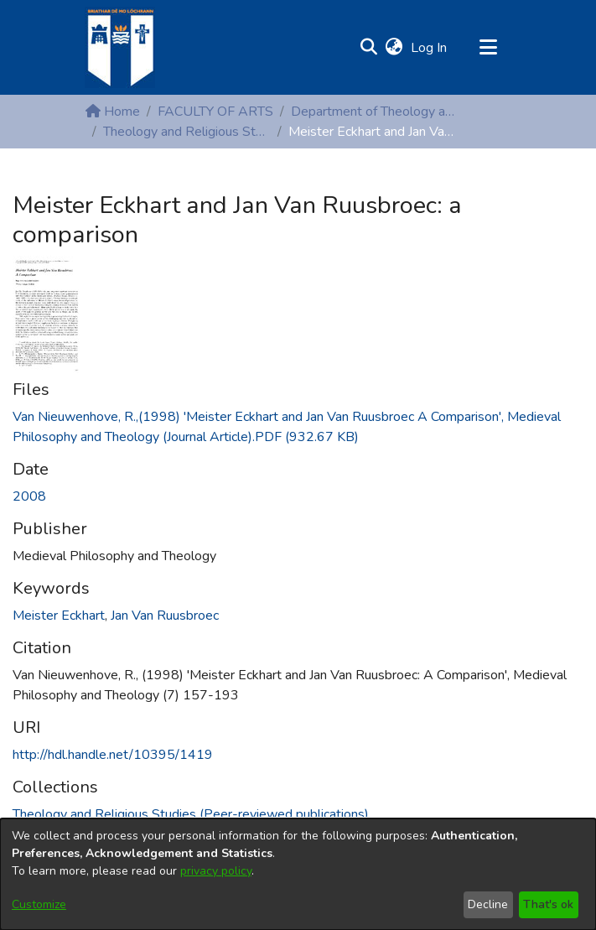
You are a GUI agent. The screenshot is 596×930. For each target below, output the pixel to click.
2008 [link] (29, 496)
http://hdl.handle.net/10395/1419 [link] (113, 755)
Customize (39, 904)
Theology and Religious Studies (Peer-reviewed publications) (187, 131)
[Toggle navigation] (488, 48)
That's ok (548, 904)
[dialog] (298, 874)
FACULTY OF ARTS (215, 111)
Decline (488, 904)
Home (113, 111)
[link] (191, 814)
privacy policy (215, 871)
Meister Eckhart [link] (59, 615)
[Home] (120, 47)
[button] (369, 48)
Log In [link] (429, 48)
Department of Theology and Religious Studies (375, 111)
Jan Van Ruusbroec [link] (165, 615)
